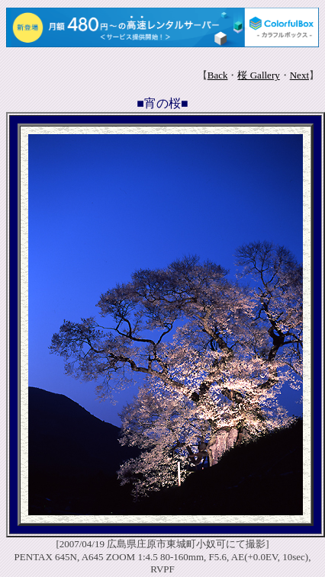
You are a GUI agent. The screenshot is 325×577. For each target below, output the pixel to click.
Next (299, 75)
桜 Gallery (258, 75)
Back (218, 75)
